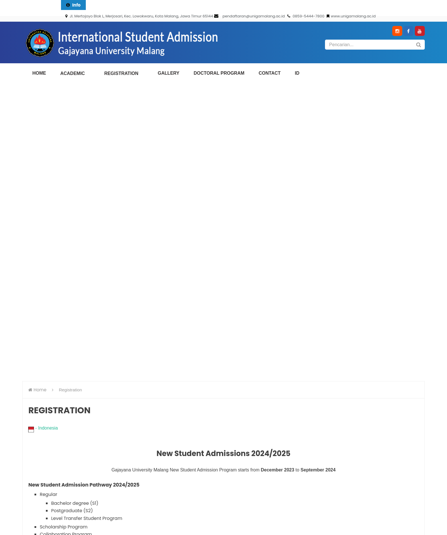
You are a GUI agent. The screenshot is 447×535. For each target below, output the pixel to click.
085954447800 (124, 420)
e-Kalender (292, 393)
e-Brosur (290, 403)
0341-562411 (102, 410)
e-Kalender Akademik (304, 423)
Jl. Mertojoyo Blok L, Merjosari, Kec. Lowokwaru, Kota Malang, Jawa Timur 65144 (139, 16)
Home (40, 93)
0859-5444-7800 (306, 16)
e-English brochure (301, 413)
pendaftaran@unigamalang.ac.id (253, 16)
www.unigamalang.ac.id (351, 16)
